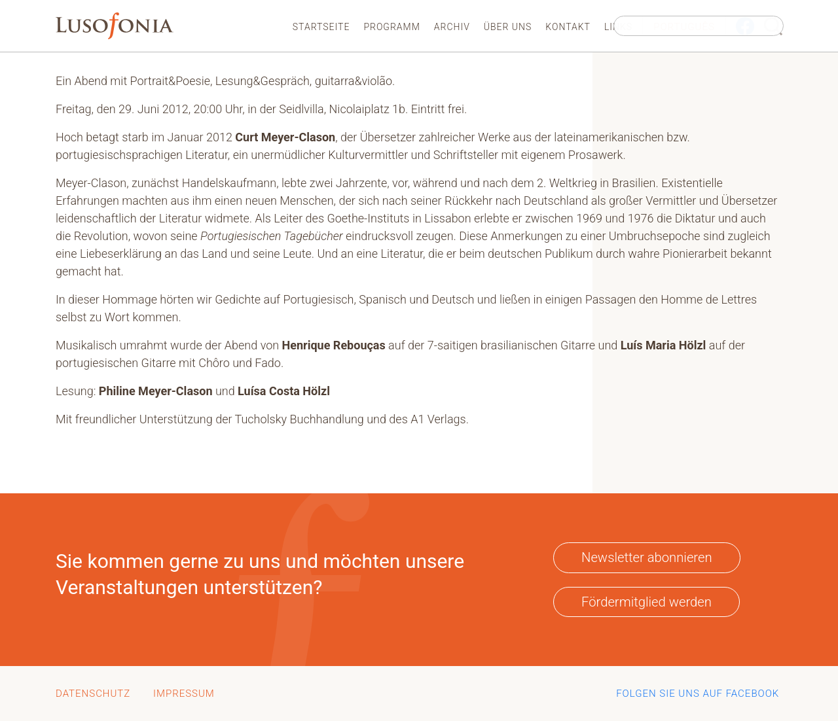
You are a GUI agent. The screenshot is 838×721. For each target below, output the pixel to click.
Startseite (321, 27)
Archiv (452, 27)
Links (618, 27)
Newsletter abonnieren (646, 557)
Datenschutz (93, 693)
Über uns (508, 27)
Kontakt (568, 27)
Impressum (184, 693)
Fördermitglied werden (646, 602)
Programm (391, 27)
